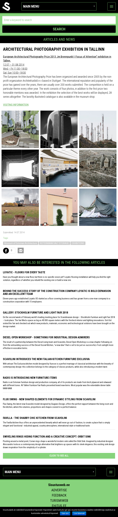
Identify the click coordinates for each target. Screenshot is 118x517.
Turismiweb (59, 501)
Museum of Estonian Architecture (20, 243)
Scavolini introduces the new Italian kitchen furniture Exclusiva (46, 359)
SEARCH (59, 29)
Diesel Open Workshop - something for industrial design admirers (46, 337)
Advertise (59, 490)
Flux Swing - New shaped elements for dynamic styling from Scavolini (49, 399)
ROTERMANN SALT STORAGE (54, 243)
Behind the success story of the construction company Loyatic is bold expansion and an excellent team (57, 292)
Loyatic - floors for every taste (24, 272)
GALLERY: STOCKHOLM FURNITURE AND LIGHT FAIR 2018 (35, 312)
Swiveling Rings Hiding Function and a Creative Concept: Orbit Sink (47, 436)
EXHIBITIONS (78, 243)
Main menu (59, 6)
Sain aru (65, 513)
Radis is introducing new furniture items (30, 377)
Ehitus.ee (59, 506)
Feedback (59, 495)
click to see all (59, 455)
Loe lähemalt (79, 513)
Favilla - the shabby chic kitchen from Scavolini (35, 417)
